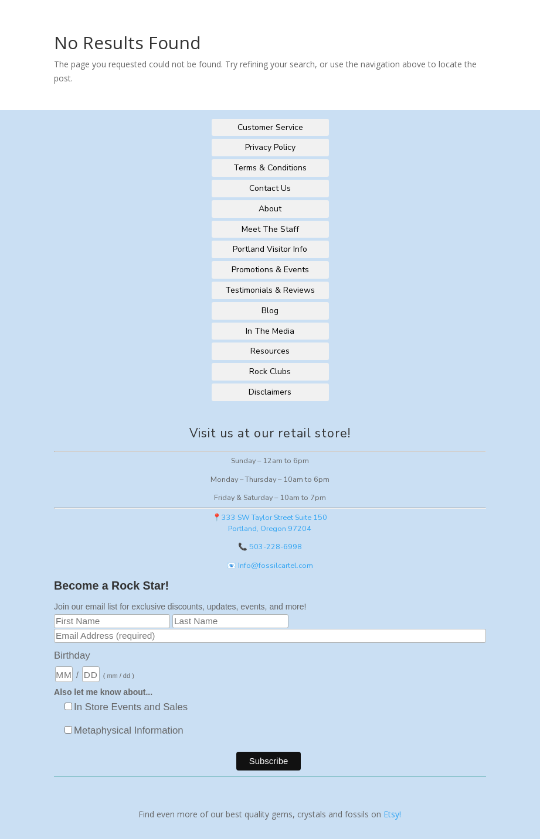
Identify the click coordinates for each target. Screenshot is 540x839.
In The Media (270, 331)
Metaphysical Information (129, 730)
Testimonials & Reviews (270, 290)
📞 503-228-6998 (270, 547)
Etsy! (392, 814)
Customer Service (270, 127)
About (270, 208)
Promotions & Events (270, 269)
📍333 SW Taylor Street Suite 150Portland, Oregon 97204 (269, 522)
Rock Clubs (270, 371)
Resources (270, 351)
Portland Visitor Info (270, 249)
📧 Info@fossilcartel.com (270, 565)
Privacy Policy (270, 147)
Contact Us (270, 188)
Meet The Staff (270, 229)
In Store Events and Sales (131, 707)
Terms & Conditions (270, 167)
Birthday (72, 655)
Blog (270, 310)
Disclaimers (270, 392)
